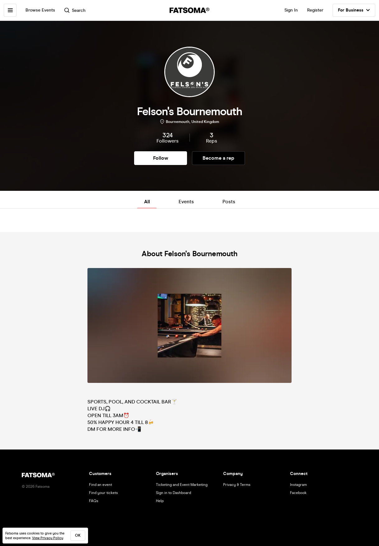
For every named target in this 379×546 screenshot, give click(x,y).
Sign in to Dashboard (173, 493)
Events (186, 202)
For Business (354, 10)
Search (75, 10)
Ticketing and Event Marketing (182, 484)
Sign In (291, 10)
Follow (160, 158)
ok (78, 535)
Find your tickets (103, 493)
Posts (228, 202)
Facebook (298, 493)
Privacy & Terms (236, 484)
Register (315, 10)
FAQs (93, 501)
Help (160, 501)
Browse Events (41, 10)
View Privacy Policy (47, 538)
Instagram (298, 484)
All (147, 202)
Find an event (100, 484)
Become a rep (218, 158)
